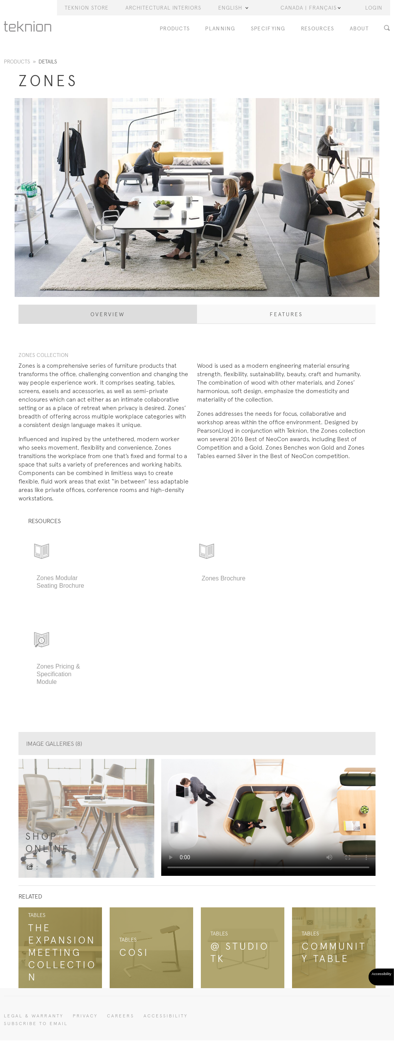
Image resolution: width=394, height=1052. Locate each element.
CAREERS (120, 1016)
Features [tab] (286, 314)
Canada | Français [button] (310, 8)
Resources (317, 28)
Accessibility (166, 1016)
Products (175, 28)
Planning (220, 28)
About (359, 28)
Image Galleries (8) (54, 743)
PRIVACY (85, 1016)
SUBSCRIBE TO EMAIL (36, 1023)
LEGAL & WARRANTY (33, 1016)
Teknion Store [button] (87, 8)
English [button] (233, 8)
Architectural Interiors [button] (163, 8)
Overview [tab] (107, 314)
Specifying (268, 28)
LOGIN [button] (373, 8)
